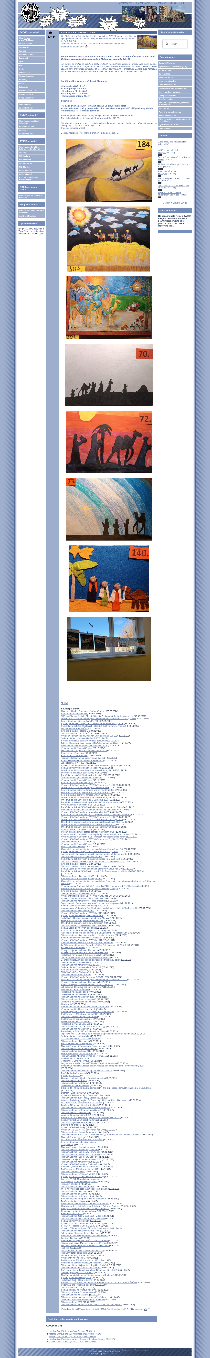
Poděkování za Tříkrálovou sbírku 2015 (79, 1014)
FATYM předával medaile (73, 947)
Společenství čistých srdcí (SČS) (173, 67)
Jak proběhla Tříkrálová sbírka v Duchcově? (82, 987)
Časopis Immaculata (167, 96)
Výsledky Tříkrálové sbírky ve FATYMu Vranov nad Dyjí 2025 (89, 736)
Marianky (23, 80)
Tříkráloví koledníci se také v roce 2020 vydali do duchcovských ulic (93, 861)
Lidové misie (24, 73)
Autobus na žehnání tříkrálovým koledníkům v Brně (85, 1006)
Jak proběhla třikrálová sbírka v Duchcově (81, 1233)
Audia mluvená (25, 174)
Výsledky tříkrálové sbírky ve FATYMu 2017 (81, 940)
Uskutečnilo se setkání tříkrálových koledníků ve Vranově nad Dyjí (92, 849)
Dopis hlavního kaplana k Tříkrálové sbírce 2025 (84, 750)
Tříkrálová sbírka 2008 (71, 1302)
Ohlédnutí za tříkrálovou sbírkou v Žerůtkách (82, 923)
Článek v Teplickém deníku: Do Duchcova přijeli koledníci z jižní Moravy (95, 1100)
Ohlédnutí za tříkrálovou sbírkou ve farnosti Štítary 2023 (87, 797)
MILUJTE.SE (177, 3)
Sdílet (64, 703)
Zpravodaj (23, 58)
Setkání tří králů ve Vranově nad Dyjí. (79, 1290)
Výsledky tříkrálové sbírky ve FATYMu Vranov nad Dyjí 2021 (89, 839)
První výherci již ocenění (72, 753)
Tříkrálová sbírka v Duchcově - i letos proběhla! (83, 901)
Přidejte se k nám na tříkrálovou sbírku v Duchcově (85, 1208)
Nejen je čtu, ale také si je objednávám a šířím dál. (169, 193)
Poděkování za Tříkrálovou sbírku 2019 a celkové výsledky (88, 888)
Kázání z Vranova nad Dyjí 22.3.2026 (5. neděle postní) (73, 1342)
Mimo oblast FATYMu (28, 91)
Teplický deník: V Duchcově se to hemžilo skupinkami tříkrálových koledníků (97, 1033)
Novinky (22, 152)
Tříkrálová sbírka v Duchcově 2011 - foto (80, 1230)
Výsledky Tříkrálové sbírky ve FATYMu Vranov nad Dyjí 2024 (89, 765)
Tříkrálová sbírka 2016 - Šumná (76, 974)
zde (35, 229)
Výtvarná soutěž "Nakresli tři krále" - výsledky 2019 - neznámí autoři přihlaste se (99, 886)
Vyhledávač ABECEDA (168, 125)
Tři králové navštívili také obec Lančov (79, 1001)
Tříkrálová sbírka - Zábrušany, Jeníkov (79, 1157)
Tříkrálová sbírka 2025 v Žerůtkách (77, 733)
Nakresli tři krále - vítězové (73, 1137)
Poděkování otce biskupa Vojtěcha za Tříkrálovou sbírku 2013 (90, 1117)
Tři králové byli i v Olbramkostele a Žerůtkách (82, 1299)
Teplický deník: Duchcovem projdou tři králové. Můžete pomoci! (91, 903)
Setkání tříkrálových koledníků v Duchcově (81, 937)
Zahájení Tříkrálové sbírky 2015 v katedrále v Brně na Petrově (76, 1059)
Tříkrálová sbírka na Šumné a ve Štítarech (81, 1267)
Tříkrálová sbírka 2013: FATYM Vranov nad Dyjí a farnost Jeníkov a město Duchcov (100, 1134)
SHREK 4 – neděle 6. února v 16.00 (78, 1226)
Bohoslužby (24, 47)
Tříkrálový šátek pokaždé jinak (75, 1253)
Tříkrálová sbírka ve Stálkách (75, 1294)
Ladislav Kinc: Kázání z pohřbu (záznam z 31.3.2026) (72, 1331)
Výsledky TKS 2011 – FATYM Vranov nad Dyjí (83, 1223)
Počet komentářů (119, 1309)
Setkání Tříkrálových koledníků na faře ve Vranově (85, 1240)
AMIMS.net (125, 3)
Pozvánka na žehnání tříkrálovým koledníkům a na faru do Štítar (91, 807)
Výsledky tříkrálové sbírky (73, 1127)
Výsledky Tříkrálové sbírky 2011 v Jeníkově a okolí (85, 1228)
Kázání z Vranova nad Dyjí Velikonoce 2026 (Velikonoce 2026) (76, 1334)
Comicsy (23, 130)
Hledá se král (67, 1004)
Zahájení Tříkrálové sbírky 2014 (76, 1115)
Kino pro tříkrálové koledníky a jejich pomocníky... (84, 930)
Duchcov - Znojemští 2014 (73, 1093)
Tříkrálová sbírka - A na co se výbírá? (78, 999)
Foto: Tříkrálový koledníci (73, 846)
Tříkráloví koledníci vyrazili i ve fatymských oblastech (86, 866)
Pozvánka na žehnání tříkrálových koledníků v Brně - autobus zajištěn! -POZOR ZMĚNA (102, 871)
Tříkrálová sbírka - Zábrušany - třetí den (80, 1149)
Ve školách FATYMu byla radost (76, 1021)
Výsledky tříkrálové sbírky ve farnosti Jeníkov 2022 (85, 812)
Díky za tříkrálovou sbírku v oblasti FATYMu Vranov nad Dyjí (89, 743)
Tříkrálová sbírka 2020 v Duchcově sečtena (81, 856)
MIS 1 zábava (24, 156)
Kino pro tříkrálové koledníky (74, 713)
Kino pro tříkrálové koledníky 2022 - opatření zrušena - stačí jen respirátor (96, 814)
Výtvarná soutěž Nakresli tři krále (76, 748)
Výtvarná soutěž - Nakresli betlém (77, 1009)
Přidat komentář (135, 1309)
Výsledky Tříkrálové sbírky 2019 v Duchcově (82, 898)
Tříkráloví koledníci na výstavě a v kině (79, 1016)
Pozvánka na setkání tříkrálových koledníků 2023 (84, 775)
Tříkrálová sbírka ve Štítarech (75, 1029)
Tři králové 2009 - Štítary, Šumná (76, 1280)
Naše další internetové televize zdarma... (28, 179)
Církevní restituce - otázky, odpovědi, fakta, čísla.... (175, 120)
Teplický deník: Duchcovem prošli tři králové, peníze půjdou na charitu (94, 854)
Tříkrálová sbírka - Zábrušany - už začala (80, 1154)
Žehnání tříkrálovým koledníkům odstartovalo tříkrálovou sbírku (91, 960)
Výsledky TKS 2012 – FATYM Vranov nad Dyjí (83, 1176)
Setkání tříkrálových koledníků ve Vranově (81, 768)
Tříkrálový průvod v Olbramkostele (77, 1292)
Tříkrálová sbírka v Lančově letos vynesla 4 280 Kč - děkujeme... (91, 1304)
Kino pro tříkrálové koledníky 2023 (77, 782)
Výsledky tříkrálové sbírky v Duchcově (79, 1164)
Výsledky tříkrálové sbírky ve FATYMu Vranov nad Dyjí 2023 (89, 785)
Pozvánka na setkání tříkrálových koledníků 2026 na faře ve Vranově (93, 726)
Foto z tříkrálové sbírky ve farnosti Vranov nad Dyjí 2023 (87, 790)
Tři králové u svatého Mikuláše (75, 1024)
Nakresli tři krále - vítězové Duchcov (78, 1147)
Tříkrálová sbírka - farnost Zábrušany (78, 1132)
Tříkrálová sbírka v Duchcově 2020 (77, 876)
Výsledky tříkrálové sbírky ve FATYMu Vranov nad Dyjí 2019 (89, 896)
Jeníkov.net (164, 108)
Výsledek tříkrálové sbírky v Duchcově (79, 1095)
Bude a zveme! (25, 44)
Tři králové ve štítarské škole (74, 992)
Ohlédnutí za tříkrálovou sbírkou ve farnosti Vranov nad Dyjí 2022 (92, 819)
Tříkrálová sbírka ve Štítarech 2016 (77, 997)
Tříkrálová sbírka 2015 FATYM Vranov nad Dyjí (83, 1026)
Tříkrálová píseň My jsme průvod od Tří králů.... (83, 1056)
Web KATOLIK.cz (166, 70)
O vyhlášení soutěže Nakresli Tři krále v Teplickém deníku (88, 1063)
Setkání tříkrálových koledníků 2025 (78, 738)
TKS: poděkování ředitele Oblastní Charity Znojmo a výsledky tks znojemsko (97, 716)
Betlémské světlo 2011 (72, 1213)
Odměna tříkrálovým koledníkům (76, 1255)
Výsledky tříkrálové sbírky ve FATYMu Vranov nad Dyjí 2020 (89, 851)
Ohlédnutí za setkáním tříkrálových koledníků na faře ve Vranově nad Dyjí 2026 (98, 718)
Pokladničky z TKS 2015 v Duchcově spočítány (83, 1031)
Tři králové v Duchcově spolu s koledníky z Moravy (85, 918)
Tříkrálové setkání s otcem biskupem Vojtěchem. (84, 1297)
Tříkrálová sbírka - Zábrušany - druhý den (80, 1152)
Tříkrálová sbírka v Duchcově (75, 965)
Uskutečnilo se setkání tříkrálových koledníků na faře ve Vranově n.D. (94, 979)
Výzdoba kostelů (26, 94)
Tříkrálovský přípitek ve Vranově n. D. (78, 1122)
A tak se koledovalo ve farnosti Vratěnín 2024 (82, 760)
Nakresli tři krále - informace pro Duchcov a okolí (84, 1046)
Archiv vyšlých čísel (27, 216)
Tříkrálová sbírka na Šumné (74, 1080)
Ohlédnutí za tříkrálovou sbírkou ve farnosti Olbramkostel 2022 (90, 822)
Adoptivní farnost (26, 54)
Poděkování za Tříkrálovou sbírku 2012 (79, 1169)
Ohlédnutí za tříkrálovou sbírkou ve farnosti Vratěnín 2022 (88, 824)
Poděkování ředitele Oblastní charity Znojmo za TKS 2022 (88, 809)
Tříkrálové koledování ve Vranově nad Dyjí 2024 (83, 758)
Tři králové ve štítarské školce (75, 994)
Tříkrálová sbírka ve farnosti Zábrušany (79, 1048)
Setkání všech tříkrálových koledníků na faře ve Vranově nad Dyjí (92, 869)
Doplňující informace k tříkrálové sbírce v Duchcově (85, 1245)
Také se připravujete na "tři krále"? (77, 1272)
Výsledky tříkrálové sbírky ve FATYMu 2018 (81, 913)
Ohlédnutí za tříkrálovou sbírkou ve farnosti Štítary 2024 (87, 770)
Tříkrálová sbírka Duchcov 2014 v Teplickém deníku (85, 1107)
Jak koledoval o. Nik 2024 (73, 763)
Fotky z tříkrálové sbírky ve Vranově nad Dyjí (82, 920)
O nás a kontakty (26, 98)
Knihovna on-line (26, 127)
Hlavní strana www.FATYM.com (26, 39)
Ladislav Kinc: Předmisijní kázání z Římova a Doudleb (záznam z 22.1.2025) (82, 1339)
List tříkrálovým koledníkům (74, 728)
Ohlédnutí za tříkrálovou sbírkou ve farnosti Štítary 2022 (87, 827)
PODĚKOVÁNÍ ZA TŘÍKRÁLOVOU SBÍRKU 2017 (84, 952)
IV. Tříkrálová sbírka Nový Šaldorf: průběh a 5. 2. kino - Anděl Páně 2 (93, 945)
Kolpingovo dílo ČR (167, 116)
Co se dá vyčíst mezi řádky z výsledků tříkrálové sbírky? (87, 1011)
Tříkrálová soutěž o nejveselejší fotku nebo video (84, 925)
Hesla (21, 69)
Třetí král (65, 1248)
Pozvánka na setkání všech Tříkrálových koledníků (85, 1203)
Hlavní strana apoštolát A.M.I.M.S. (29, 122)
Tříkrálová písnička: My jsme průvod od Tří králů (83, 1243)
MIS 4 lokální (24, 167)
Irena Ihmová (72, 1309)
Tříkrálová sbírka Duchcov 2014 (76, 1112)
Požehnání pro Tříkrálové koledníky (77, 1285)
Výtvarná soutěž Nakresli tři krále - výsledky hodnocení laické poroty (93, 837)
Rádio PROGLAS (166, 77)
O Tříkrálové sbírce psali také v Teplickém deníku (84, 1189)
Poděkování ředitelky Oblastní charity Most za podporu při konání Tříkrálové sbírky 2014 (102, 1066)
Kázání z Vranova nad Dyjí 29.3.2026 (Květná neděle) (72, 1336)
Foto (21, 65)
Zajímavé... (23, 87)
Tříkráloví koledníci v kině (73, 1171)
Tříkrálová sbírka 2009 (71, 1287)
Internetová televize (167, 81)
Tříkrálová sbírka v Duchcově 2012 (77, 1186)
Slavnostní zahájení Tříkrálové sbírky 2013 (81, 1159)
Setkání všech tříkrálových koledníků (78, 905)
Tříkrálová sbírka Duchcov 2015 (76, 1051)
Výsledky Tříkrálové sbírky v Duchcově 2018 (82, 915)
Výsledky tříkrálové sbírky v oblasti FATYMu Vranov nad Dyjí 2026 (92, 723)
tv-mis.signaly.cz (36, 231)
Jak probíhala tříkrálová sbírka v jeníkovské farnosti (85, 957)
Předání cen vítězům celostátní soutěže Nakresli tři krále (87, 832)
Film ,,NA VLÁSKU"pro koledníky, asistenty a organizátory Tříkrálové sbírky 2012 (81, 1180)
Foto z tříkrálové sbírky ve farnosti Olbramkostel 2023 (86, 792)
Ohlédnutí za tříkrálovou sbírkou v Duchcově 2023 (84, 800)
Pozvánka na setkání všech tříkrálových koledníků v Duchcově (90, 859)
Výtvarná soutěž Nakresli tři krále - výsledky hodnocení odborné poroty (94, 834)
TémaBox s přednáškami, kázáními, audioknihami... (174, 104)
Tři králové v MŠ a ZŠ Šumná (75, 972)
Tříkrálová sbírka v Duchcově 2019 (77, 910)
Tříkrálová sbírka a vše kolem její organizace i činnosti (86, 1070)
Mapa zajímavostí (26, 76)
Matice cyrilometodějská (169, 92)
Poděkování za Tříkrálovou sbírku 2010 (79, 1260)
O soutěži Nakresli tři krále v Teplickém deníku (83, 1078)
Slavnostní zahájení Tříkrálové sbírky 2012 (81, 1211)
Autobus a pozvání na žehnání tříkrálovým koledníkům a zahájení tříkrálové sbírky (99, 908)
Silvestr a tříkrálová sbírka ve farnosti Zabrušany (84, 740)
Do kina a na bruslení (71, 1125)
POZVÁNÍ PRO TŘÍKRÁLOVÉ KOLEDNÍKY (81, 1102)
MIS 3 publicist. (25, 163)
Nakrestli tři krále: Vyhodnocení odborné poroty (83, 711)
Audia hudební (25, 171)
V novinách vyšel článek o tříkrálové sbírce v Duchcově (87, 984)
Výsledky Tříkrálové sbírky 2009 (76, 1277)
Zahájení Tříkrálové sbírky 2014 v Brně (79, 1105)
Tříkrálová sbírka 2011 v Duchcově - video (81, 1216)
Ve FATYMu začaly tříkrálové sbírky (77, 1053)
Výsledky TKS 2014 (70, 1075)
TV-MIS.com (143, 3)
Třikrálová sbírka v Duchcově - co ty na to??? (82, 1250)
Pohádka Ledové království (74, 1073)
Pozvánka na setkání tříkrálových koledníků (81, 1262)
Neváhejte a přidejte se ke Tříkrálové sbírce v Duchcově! (88, 1275)
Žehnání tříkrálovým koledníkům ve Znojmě (81, 777)
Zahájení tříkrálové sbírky (73, 1201)
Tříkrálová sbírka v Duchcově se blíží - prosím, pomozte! (87, 935)
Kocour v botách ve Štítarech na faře (78, 1120)
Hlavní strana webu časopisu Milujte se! (31, 211)
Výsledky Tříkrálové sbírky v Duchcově (79, 950)
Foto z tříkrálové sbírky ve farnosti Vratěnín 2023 (84, 795)
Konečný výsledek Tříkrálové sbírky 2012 (80, 1166)
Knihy (21, 83)
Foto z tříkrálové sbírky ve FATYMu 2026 (80, 721)
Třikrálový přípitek (69, 1184)
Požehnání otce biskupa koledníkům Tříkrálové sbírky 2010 (89, 1270)
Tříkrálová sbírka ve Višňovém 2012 (78, 1174)
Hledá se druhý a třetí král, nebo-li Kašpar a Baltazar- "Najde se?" (92, 1206)
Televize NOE (164, 74)
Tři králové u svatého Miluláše (75, 1085)
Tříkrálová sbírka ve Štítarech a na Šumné (81, 1110)
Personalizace (25, 104)
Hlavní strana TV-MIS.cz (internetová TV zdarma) (29, 148)
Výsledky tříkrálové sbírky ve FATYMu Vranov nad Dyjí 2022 (89, 817)
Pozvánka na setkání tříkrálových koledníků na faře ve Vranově (91, 802)
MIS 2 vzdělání (25, 160)
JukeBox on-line (166, 99)
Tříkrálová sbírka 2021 (71, 841)
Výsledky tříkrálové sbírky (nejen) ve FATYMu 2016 (85, 977)
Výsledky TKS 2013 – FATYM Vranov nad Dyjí (83, 1130)
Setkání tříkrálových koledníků (75, 962)
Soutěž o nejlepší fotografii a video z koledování (83, 1198)
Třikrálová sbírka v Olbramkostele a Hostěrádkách (84, 1265)
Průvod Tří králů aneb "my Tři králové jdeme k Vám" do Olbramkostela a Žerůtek (99, 1282)
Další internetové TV (167, 85)
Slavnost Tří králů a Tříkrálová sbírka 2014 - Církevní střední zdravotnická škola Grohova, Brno (106, 1088)
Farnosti (22, 51)
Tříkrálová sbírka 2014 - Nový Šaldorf (78, 1098)
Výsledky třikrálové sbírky (73, 1258)
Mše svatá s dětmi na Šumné (75, 989)
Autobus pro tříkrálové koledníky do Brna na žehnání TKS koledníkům (94, 933)
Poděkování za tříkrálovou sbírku (76, 1019)
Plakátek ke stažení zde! (74, 46)
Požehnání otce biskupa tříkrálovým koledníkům (84, 1235)
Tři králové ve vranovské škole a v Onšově (81, 955)
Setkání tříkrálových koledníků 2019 (78, 893)
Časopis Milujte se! (167, 63)
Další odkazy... (165, 128)
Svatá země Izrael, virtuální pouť (173, 88)
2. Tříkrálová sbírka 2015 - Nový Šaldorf (80, 1038)
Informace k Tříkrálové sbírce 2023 (77, 772)
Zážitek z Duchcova (70, 1238)
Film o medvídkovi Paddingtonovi (76, 1043)
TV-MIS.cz (160, 3)
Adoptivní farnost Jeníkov (170, 112)
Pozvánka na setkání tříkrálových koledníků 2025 (84, 745)
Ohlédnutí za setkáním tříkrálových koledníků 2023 (85, 787)
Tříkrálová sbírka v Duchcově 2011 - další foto (83, 1218)
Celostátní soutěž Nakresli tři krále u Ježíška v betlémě (87, 942)
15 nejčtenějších (26, 108)
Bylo (21, 62)
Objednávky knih (26, 134)
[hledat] (174, 44)
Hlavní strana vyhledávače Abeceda (30, 196)
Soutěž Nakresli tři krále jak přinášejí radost (81, 878)
